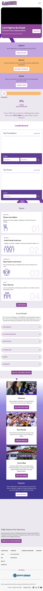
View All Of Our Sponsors (11, 541)
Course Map (21, 364)
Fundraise (13, 550)
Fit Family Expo (21, 350)
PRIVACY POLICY (27, 587)
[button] (39, 3)
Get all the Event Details (21, 372)
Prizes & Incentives (15, 554)
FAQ (2, 557)
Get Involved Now (21, 407)
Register (36, 31)
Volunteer (38, 550)
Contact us (4, 564)
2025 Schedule (21, 327)
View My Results (21, 440)
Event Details (4, 550)
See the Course (21, 475)
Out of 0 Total (37, 133)
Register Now (21, 53)
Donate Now (21, 85)
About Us (3, 561)
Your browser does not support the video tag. (21, 15)
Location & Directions (21, 334)
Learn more (21, 305)
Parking (21, 357)
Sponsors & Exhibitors (27, 550)
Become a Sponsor (21, 69)
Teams (2, 554)
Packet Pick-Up (21, 341)
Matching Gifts (14, 557)
